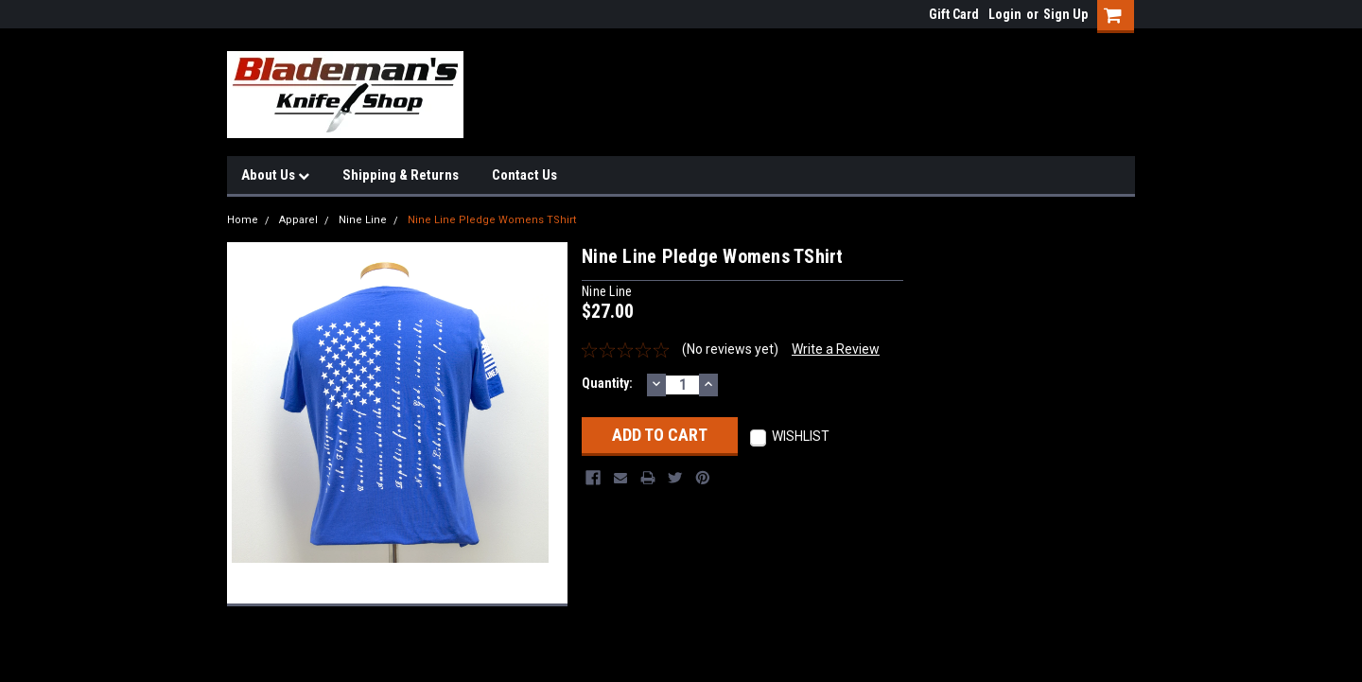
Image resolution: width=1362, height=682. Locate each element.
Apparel (298, 220)
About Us (275, 175)
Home (242, 220)
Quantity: (607, 383)
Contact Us (524, 175)
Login (1005, 14)
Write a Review (836, 349)
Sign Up (1065, 14)
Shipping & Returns (400, 175)
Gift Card (954, 14)
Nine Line (363, 220)
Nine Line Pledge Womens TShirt (492, 220)
